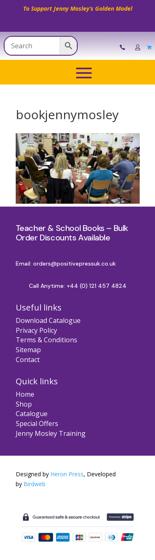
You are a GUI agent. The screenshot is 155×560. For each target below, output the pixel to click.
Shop (24, 404)
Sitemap (28, 349)
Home (25, 394)
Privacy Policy (36, 330)
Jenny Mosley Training (51, 433)
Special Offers (37, 423)
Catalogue (32, 413)
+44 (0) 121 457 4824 (96, 285)
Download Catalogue (48, 320)
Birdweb (34, 484)
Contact (28, 359)
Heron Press (66, 474)
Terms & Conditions (46, 339)
